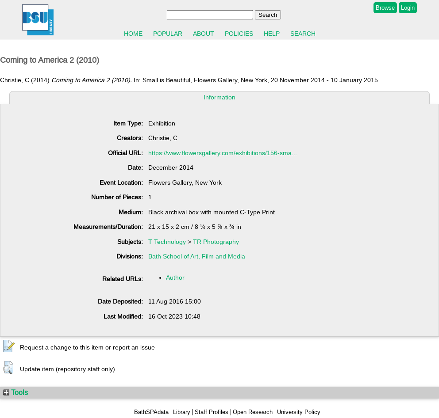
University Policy (298, 412)
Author (175, 277)
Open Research (253, 412)
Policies (239, 33)
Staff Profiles (211, 412)
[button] (9, 346)
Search (303, 33)
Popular (167, 33)
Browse (385, 7)
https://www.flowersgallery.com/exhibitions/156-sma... (222, 152)
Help (272, 33)
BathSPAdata (151, 412)
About (203, 33)
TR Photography (216, 241)
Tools (15, 392)
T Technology (167, 241)
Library (181, 412)
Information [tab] (219, 97)
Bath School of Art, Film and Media (196, 256)
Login (408, 7)
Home (133, 33)
